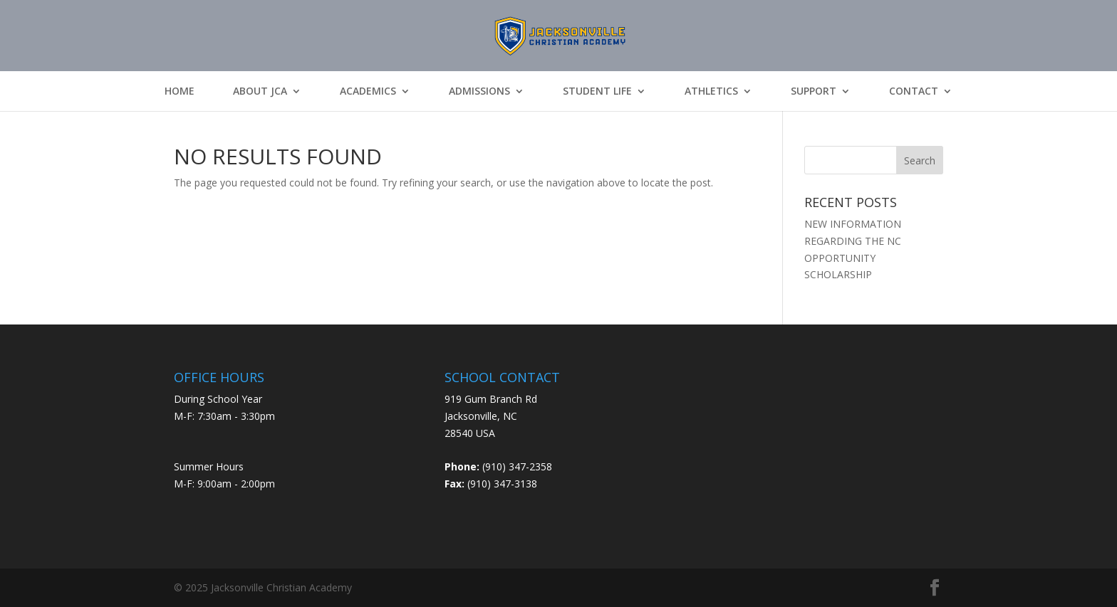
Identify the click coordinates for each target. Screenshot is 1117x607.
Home (179, 91)
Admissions (479, 91)
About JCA (260, 91)
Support (813, 91)
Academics (368, 91)
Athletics (711, 91)
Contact (913, 91)
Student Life (597, 91)
